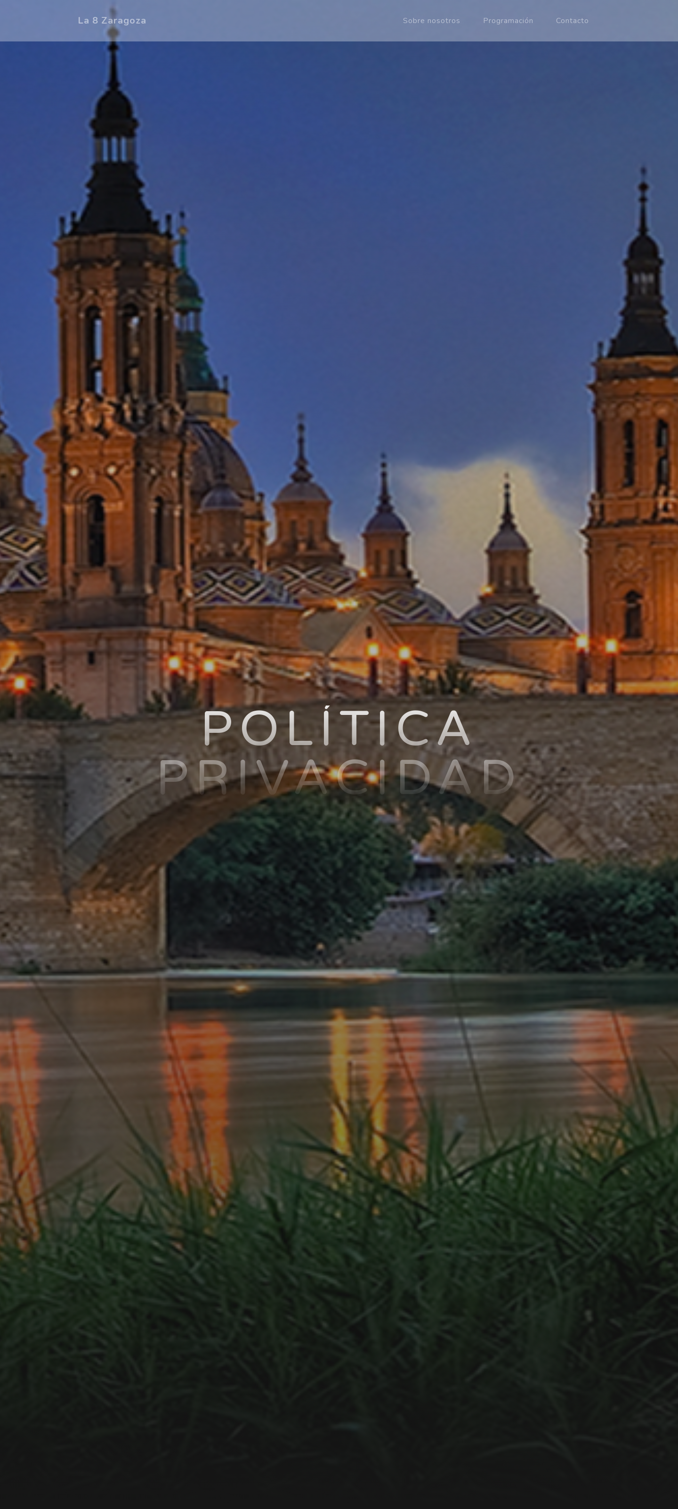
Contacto (572, 21)
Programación (508, 21)
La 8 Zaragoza (112, 20)
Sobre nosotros (431, 21)
